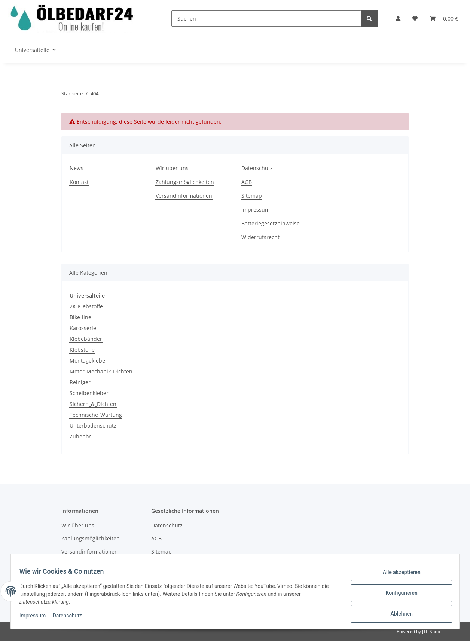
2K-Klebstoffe (86, 306)
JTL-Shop (431, 631)
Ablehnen (398, 614)
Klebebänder (86, 338)
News (76, 168)
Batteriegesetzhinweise (270, 223)
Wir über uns (172, 168)
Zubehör (80, 436)
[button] (398, 18)
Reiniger (80, 382)
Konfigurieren (398, 595)
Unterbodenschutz (93, 425)
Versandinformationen (184, 195)
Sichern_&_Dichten (93, 403)
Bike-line (80, 317)
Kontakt (79, 181)
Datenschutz (70, 618)
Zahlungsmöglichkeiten (185, 181)
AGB (246, 181)
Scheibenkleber (89, 393)
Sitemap (251, 195)
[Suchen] (266, 18)
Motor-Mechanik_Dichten (101, 371)
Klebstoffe (82, 349)
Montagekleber (88, 360)
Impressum (36, 618)
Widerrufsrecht (260, 237)
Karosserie (83, 328)
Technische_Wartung (96, 414)
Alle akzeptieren (398, 576)
